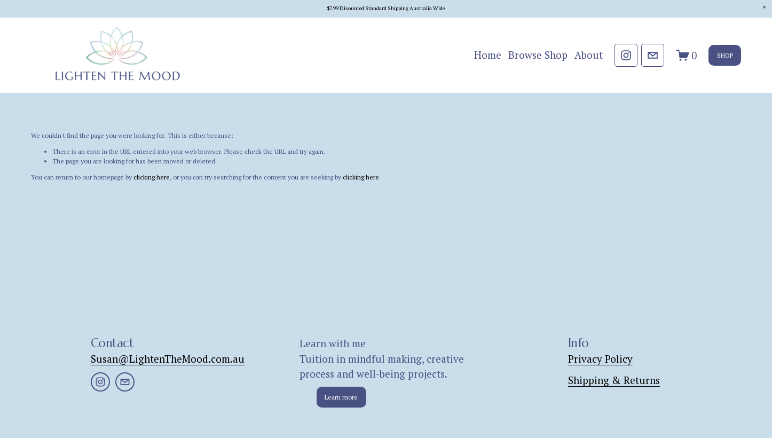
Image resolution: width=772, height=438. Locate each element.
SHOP (725, 55)
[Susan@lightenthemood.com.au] (652, 55)
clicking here (151, 177)
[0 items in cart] (686, 55)
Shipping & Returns (614, 380)
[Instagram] (626, 55)
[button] (764, 7)
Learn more (341, 397)
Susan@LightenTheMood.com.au (168, 358)
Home (487, 54)
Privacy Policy (600, 358)
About (588, 54)
